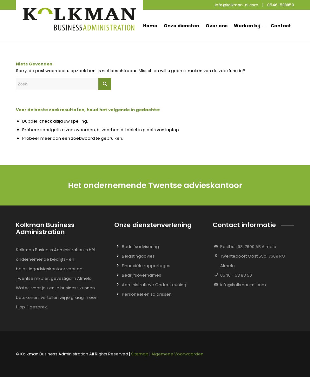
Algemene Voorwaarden (177, 354)
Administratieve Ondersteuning (154, 285)
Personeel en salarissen (147, 294)
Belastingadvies (138, 256)
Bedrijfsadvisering (140, 247)
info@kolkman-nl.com (243, 285)
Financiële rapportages (146, 266)
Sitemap (139, 354)
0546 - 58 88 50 (236, 275)
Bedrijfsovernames (141, 275)
